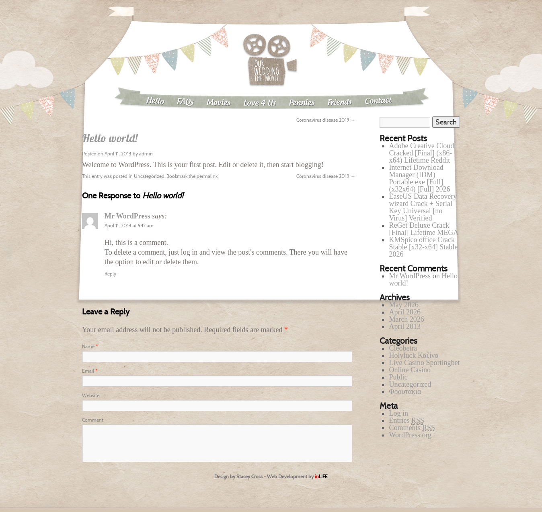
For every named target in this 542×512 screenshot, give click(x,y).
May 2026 (404, 305)
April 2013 (405, 326)
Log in (398, 413)
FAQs (185, 102)
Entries (406, 420)
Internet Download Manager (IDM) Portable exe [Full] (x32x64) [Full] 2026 (419, 178)
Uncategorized (149, 176)
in (321, 476)
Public (398, 377)
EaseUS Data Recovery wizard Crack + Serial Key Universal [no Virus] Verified (423, 207)
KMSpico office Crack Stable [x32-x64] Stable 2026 (423, 247)
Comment (92, 420)
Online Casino (410, 370)
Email (89, 371)
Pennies (301, 102)
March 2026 (406, 319)
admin (146, 154)
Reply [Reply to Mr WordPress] (110, 274)
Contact (378, 101)
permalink (207, 176)
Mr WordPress (127, 216)
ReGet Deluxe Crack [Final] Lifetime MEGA (423, 229)
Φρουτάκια (405, 392)
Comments (412, 428)
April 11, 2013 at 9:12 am (129, 225)
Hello (155, 101)
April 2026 (405, 312)
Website (90, 395)
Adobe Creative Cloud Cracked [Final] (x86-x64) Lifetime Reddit (421, 153)
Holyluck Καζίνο (413, 355)
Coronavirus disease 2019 (325, 120)
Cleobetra (403, 348)
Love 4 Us (259, 103)
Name (90, 346)
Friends (339, 102)
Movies (218, 102)
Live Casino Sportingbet (424, 363)
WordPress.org (410, 435)
